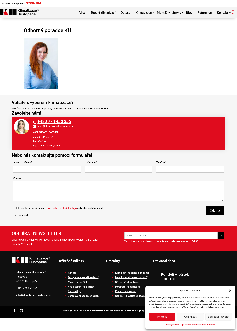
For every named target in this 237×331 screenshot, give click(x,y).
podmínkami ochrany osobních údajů (177, 241)
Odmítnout (190, 316)
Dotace (125, 12)
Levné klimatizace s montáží (131, 277)
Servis (176, 12)
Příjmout (162, 316)
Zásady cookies (172, 324)
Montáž (162, 12)
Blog (189, 12)
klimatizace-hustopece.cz (106, 310)
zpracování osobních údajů (61, 208)
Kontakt (211, 324)
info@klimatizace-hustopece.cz (55, 126)
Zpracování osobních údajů (193, 324)
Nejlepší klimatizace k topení (131, 295)
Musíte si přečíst (77, 281)
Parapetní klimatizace (127, 286)
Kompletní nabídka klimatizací (132, 272)
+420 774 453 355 (54, 121)
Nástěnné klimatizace (127, 281)
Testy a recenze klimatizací (83, 277)
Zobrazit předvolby (218, 316)
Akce (82, 12)
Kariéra (72, 272)
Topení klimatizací (103, 12)
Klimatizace (144, 12)
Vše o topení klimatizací (81, 286)
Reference (204, 12)
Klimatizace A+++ (125, 291)
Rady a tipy (74, 291)
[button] (230, 290)
